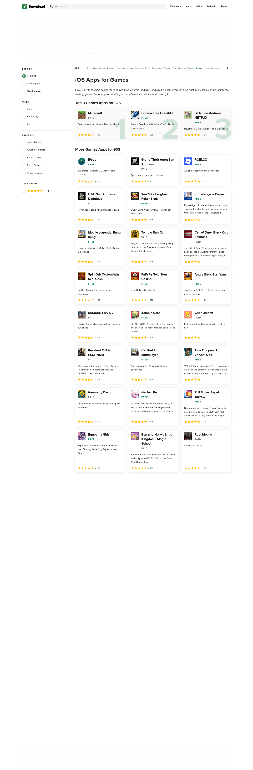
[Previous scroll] (87, 68)
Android (211, 6)
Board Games (31, 165)
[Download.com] (33, 6)
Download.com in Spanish (93, 647)
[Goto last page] (225, 479)
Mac (188, 6)
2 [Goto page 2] (86, 479)
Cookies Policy (146, 641)
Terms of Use (145, 636)
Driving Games (32, 173)
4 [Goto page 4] (103, 479)
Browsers (111, 68)
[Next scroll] (227, 68)
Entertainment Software (183, 68)
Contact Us (86, 641)
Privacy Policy (145, 630)
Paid (26, 124)
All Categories (98, 68)
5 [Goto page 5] (112, 479)
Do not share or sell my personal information (150, 649)
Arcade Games (32, 158)
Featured (29, 76)
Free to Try (30, 117)
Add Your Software (90, 636)
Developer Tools (142, 68)
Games (199, 68)
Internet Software (212, 68)
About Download (89, 630)
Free (27, 109)
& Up (36, 191)
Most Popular (31, 84)
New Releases (31, 91)
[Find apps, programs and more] (107, 6)
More (225, 6)
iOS (198, 6)
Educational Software (161, 68)
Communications (125, 68)
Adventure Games (33, 150)
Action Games (31, 142)
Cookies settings (147, 656)
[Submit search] (51, 6)
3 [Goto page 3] (95, 479)
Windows (174, 6)
